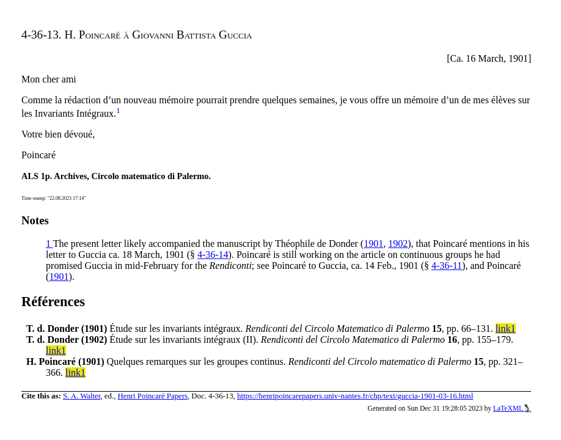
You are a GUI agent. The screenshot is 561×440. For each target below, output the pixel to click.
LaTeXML (512, 408)
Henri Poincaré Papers (153, 396)
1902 (398, 243)
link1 (506, 328)
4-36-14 (213, 254)
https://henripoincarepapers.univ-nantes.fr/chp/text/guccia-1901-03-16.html (355, 396)
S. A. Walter (82, 396)
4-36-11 (446, 265)
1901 (373, 243)
